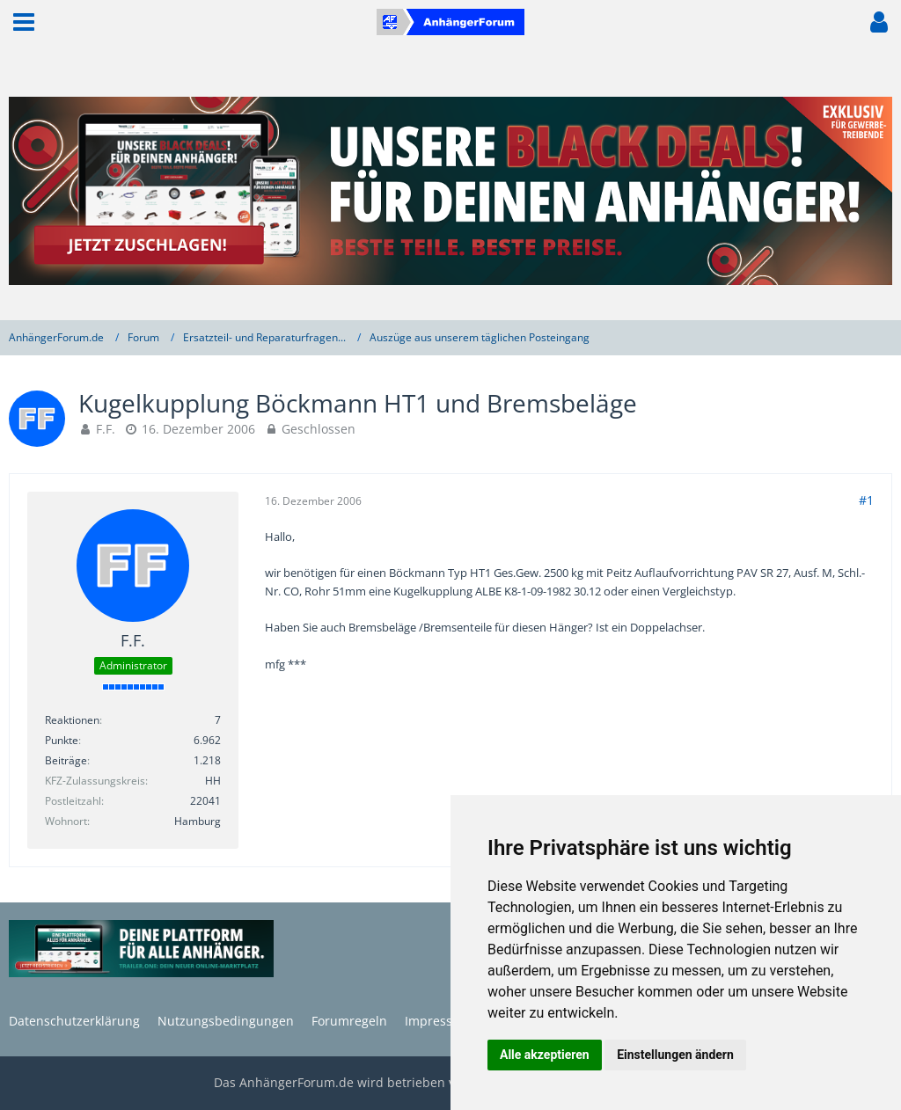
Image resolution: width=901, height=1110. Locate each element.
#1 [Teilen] (866, 500)
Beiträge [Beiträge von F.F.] (66, 760)
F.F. (105, 428)
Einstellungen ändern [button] (675, 1055)
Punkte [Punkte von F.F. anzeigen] (61, 740)
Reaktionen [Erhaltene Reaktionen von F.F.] (72, 719)
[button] (24, 22)
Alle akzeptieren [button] (545, 1055)
